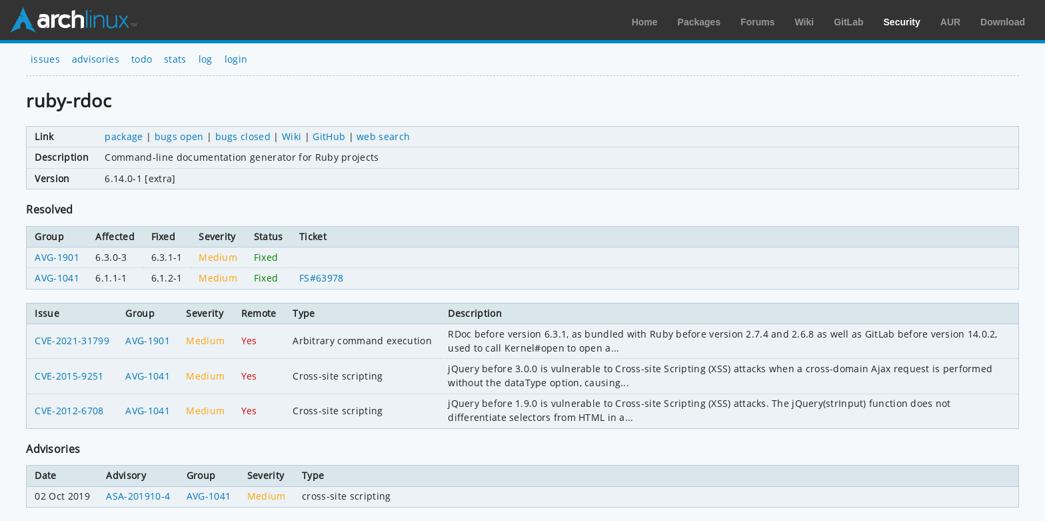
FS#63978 (321, 278)
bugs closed (243, 136)
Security (902, 22)
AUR (950, 22)
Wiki (804, 22)
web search (383, 136)
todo (141, 59)
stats (175, 59)
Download (1002, 22)
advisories (95, 59)
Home (645, 22)
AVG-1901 (57, 257)
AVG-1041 (57, 278)
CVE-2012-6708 (69, 410)
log (206, 59)
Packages (699, 22)
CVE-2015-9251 (69, 376)
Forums (757, 22)
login (236, 59)
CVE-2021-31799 (72, 340)
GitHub (329, 136)
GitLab (848, 22)
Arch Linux (73, 20)
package (124, 136)
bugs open (179, 136)
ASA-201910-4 (138, 496)
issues (45, 59)
